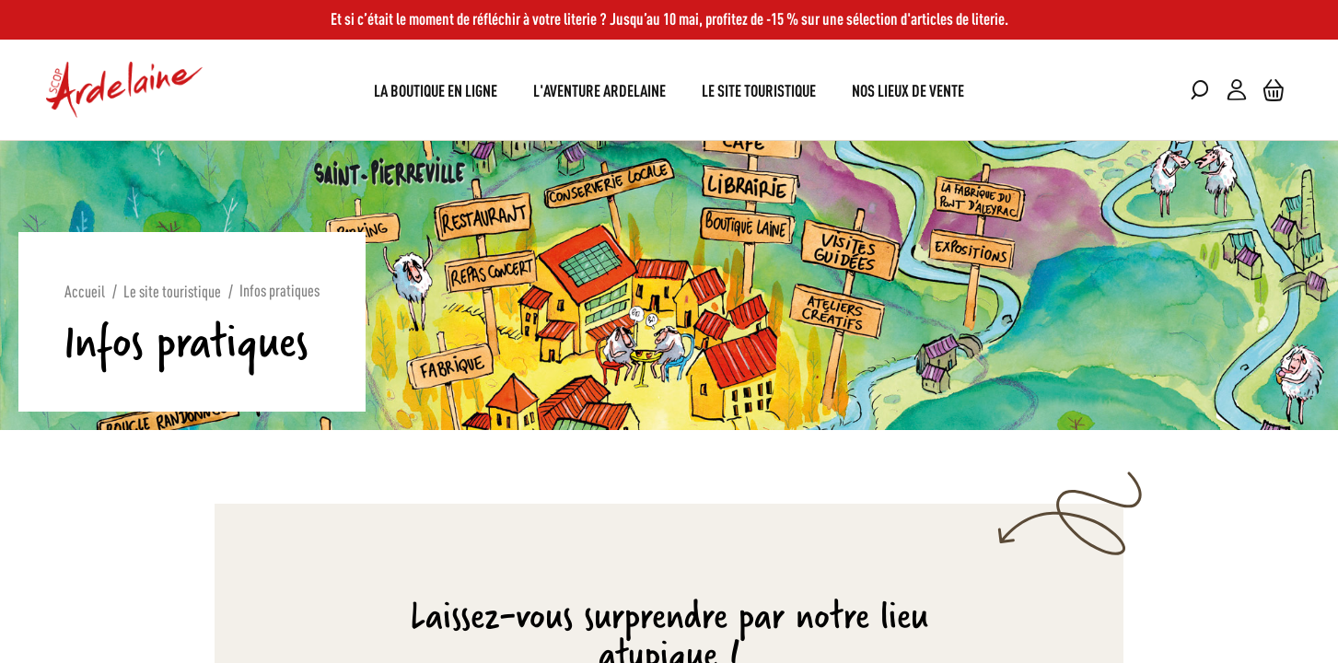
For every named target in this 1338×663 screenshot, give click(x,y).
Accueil (84, 290)
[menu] (669, 90)
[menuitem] (435, 90)
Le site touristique (172, 290)
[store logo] (124, 90)
